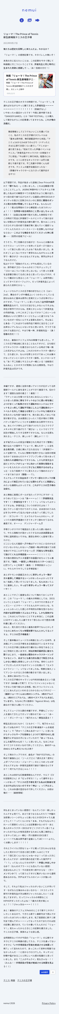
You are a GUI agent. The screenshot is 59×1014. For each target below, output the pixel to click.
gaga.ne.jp (11, 93)
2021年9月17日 (10, 43)
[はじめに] (21, 20)
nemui (29, 9)
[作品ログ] (29, 20)
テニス (6, 980)
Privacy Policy (49, 1003)
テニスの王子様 (24, 980)
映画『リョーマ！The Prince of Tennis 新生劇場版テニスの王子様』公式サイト (21, 79)
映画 (13, 980)
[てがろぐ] (37, 20)
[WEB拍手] (44, 972)
